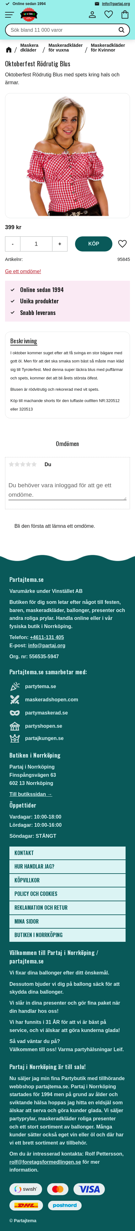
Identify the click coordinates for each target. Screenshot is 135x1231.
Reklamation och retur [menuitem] (41, 907)
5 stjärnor (34, 464)
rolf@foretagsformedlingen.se (45, 1162)
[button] (9, 14)
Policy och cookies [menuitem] (35, 893)
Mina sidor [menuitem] (26, 921)
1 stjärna (11, 464)
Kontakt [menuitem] (24, 853)
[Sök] (121, 30)
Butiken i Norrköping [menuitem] (38, 935)
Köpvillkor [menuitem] (27, 880)
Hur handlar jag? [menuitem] (34, 866)
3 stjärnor (22, 464)
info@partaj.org (116, 4)
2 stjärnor (17, 464)
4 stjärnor (28, 464)
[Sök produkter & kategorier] (60, 30)
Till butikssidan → (30, 794)
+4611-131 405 (47, 637)
